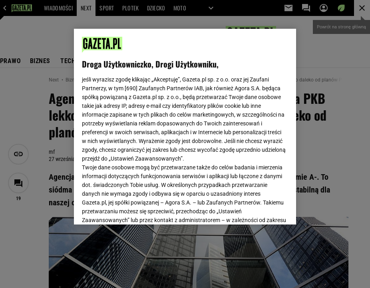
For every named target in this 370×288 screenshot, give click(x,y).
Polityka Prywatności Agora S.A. (150, 127)
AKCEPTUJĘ (261, 209)
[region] (185, 126)
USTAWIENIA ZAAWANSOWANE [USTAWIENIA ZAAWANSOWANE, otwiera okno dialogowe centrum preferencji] (134, 208)
